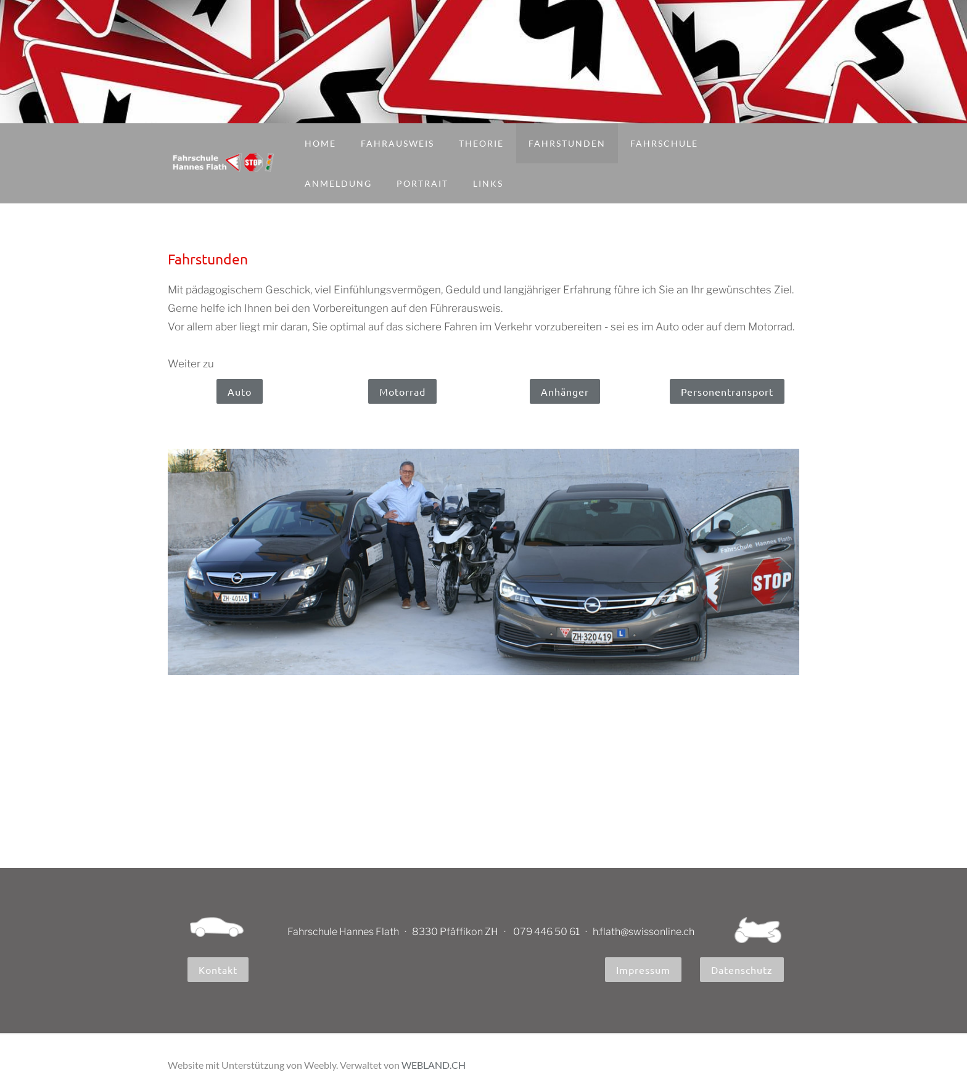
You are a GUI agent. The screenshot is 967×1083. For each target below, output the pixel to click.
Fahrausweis (397, 143)
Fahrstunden (567, 143)
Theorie (481, 143)
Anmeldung (338, 183)
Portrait (422, 183)
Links (488, 183)
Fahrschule (664, 143)
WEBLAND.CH (433, 1065)
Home (320, 143)
